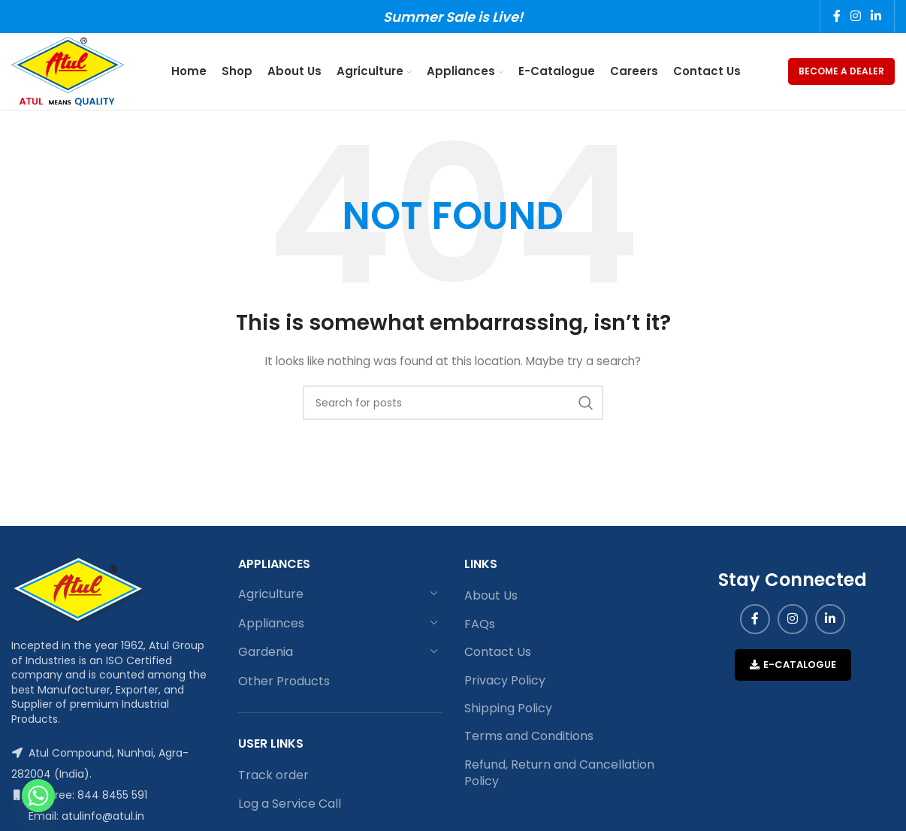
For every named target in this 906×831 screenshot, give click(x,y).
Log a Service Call (289, 807)
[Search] (453, 405)
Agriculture (271, 597)
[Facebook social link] (836, 17)
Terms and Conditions (528, 739)
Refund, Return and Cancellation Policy (559, 776)
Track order (273, 778)
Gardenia (265, 654)
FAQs (479, 627)
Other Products (284, 684)
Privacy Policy (504, 683)
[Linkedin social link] (876, 17)
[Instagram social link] (855, 17)
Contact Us (497, 655)
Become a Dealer (841, 72)
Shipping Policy (508, 711)
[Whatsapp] (38, 795)
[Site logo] (69, 72)
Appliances (271, 626)
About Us (491, 599)
